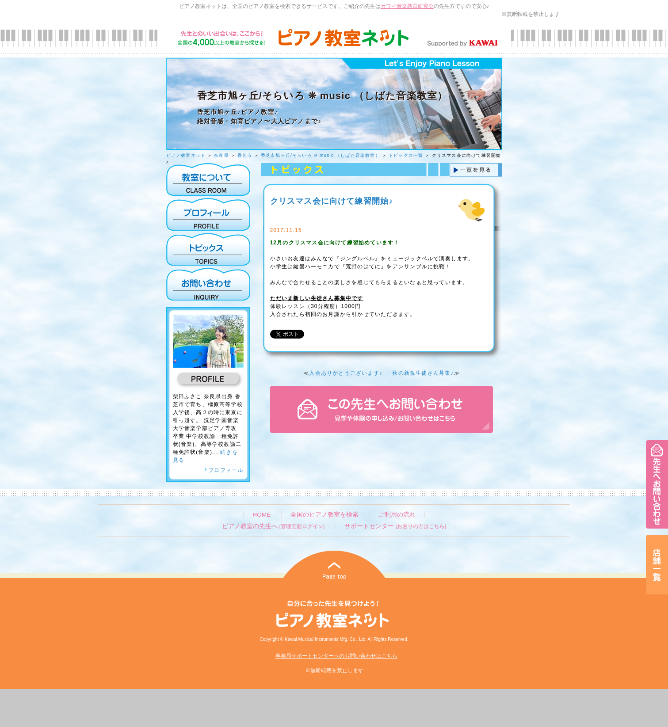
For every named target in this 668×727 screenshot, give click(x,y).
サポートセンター (395, 526)
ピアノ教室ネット (186, 155)
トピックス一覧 (406, 155)
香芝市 (244, 155)
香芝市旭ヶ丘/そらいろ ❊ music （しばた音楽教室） (320, 155)
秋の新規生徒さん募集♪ (423, 373)
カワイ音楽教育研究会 (407, 6)
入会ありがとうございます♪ (345, 373)
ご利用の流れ (397, 514)
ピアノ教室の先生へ (273, 526)
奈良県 (221, 155)
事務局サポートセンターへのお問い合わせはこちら (336, 655)
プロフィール (223, 470)
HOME (261, 514)
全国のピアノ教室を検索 (324, 514)
